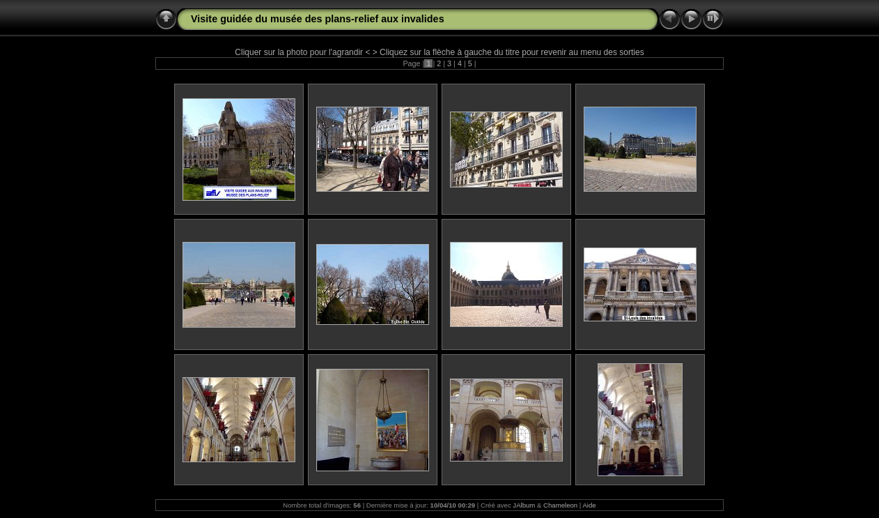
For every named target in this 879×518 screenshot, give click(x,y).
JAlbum (524, 505)
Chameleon (560, 505)
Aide (589, 505)
